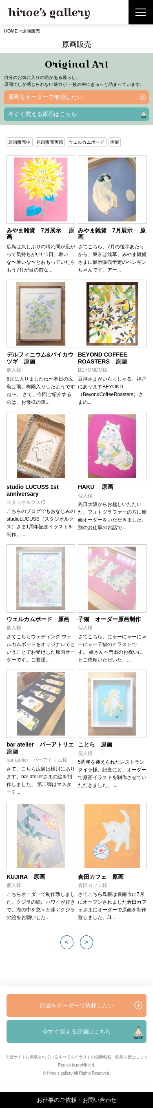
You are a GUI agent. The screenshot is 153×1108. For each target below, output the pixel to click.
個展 (114, 142)
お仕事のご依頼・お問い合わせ (77, 1100)
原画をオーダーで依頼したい (45, 97)
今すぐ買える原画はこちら (42, 114)
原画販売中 (19, 142)
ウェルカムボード (86, 142)
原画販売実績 (49, 142)
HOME (11, 30)
